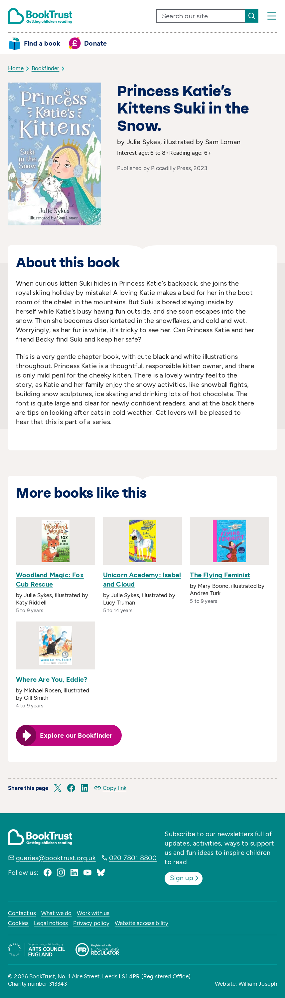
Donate (95, 43)
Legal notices (51, 923)
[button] (58, 788)
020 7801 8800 (133, 858)
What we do (56, 913)
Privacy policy (91, 923)
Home (16, 68)
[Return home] (40, 16)
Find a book (42, 43)
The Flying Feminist (220, 575)
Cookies (18, 923)
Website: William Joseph (246, 983)
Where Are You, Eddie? (51, 679)
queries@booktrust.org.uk (56, 858)
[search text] (201, 16)
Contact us (22, 913)
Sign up (185, 878)
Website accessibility (142, 923)
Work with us (93, 913)
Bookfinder (46, 68)
